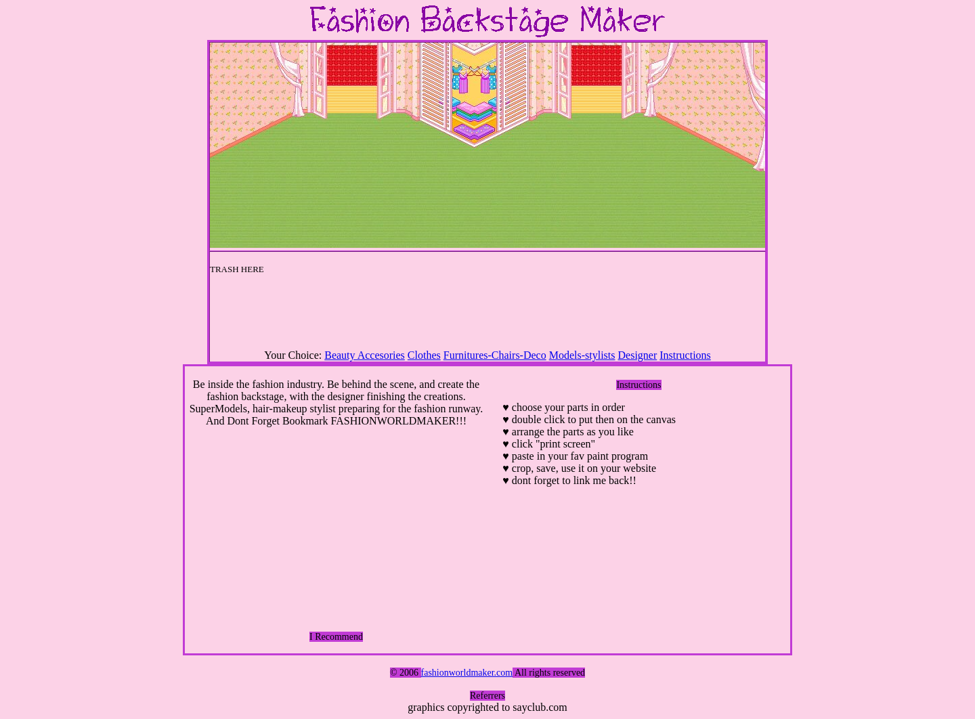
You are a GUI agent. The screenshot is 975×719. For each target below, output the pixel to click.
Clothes (424, 355)
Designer (637, 355)
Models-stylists (582, 355)
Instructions (685, 355)
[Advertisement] (487, 316)
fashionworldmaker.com (467, 673)
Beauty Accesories (364, 355)
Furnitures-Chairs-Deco (494, 355)
